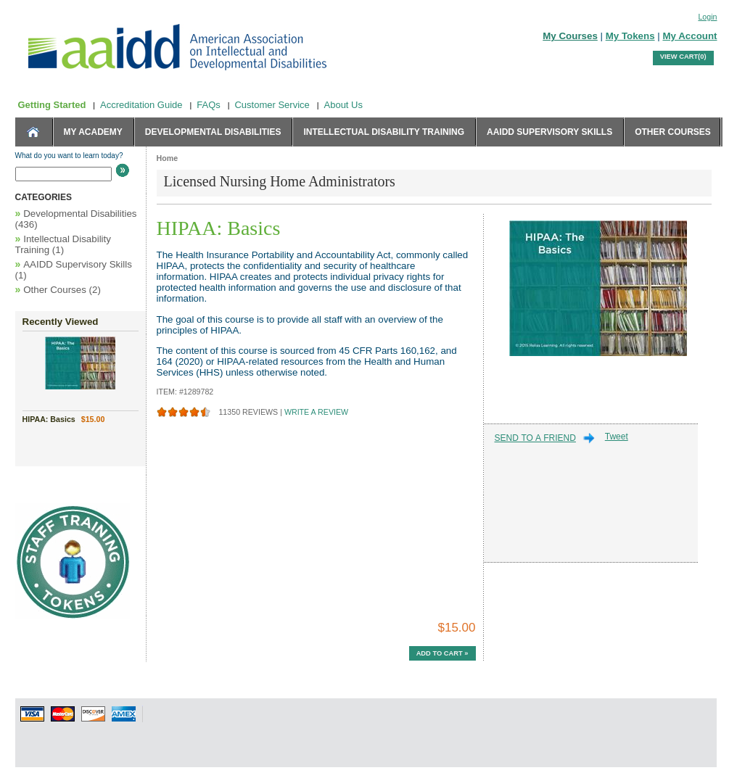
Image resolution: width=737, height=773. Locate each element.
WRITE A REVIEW (316, 412)
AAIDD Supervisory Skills (549, 132)
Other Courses (673, 132)
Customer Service (271, 104)
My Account (689, 35)
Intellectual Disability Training (383, 132)
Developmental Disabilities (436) (76, 218)
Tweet (616, 436)
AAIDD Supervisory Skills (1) (73, 269)
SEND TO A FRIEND (535, 438)
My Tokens (630, 35)
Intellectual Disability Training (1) (63, 244)
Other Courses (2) (58, 289)
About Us (343, 104)
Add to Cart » (442, 653)
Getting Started (52, 104)
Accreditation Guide (141, 104)
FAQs (209, 104)
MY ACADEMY (93, 132)
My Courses (570, 35)
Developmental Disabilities (213, 132)
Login (707, 16)
